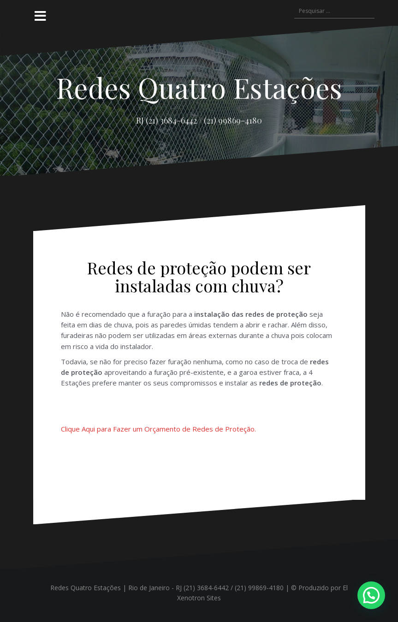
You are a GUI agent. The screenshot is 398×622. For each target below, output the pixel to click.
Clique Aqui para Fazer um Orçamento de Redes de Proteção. (158, 428)
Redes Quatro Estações (199, 87)
